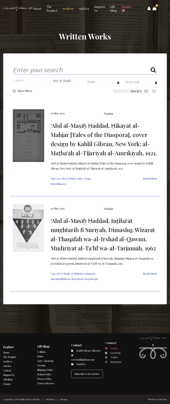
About (37, 9)
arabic (80, 178)
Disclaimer (50, 399)
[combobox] (28, 81)
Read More (150, 178)
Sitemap (63, 399)
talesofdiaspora (58, 183)
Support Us (99, 9)
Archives (68, 9)
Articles (84, 9)
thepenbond (77, 279)
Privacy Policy (44, 367)
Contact (7, 363)
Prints (40, 344)
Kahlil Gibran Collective (30, 399)
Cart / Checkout (45, 349)
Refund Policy (44, 362)
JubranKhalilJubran (60, 279)
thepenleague (91, 279)
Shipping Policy (45, 358)
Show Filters (25, 91)
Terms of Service (45, 371)
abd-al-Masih (68, 178)
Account (41, 353)
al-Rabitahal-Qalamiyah (83, 273)
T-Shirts (41, 340)
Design (87, 178)
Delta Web (162, 399)
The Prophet (51, 9)
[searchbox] (28, 80)
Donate (127, 8)
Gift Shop (113, 9)
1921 (58, 178)
